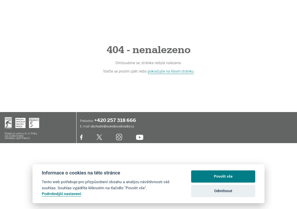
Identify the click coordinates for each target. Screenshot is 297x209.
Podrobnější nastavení (61, 193)
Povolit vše (223, 176)
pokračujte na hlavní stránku (171, 71)
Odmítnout (223, 191)
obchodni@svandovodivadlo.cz (112, 126)
